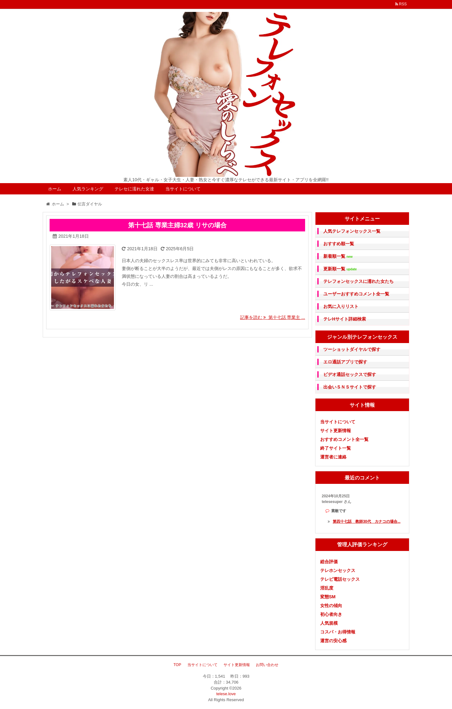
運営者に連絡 (333, 456)
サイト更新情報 (335, 430)
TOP (177, 665)
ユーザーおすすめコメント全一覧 (356, 294)
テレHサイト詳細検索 (344, 319)
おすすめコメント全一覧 (344, 439)
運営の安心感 (333, 640)
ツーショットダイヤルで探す (351, 349)
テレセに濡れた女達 (134, 188)
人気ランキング (88, 188)
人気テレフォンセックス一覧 (351, 231)
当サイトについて (183, 188)
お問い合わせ (267, 665)
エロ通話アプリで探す (345, 362)
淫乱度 (326, 587)
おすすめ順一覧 (338, 243)
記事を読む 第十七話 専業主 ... (272, 317)
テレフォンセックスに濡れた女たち (358, 281)
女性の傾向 (331, 605)
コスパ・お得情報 (337, 631)
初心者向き (331, 614)
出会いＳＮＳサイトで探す (349, 387)
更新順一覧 (340, 269)
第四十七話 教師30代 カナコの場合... (366, 521)
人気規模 (329, 623)
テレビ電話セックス (340, 579)
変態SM (328, 596)
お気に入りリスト (340, 306)
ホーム (54, 188)
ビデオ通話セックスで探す (349, 374)
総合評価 (329, 561)
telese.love (226, 693)
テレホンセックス (337, 570)
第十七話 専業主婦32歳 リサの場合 (177, 225)
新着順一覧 (337, 256)
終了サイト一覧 (335, 448)
